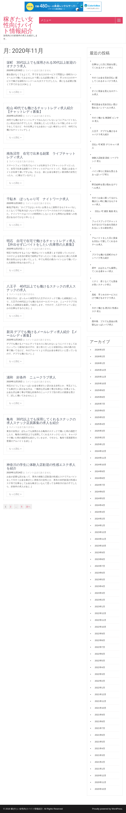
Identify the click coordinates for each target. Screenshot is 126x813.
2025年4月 (100, 424)
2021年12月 (100, 694)
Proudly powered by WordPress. (107, 809)
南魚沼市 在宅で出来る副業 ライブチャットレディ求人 (41, 155)
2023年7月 (100, 566)
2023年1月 (100, 606)
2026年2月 (100, 356)
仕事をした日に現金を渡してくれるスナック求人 (104, 66)
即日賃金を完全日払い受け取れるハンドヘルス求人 (104, 106)
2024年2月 (100, 518)
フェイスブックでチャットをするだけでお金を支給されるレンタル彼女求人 (104, 224)
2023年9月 (100, 552)
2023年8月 (100, 559)
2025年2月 (100, 437)
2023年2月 (100, 600)
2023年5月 (100, 579)
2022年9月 (100, 633)
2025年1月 (100, 444)
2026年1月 (100, 363)
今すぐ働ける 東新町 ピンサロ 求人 (105, 119)
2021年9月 (100, 714)
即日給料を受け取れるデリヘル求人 (104, 186)
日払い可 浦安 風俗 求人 (106, 211)
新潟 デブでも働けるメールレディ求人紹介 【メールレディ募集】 (42, 333)
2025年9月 (100, 390)
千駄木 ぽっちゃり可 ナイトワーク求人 (38, 199)
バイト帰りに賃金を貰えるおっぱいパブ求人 (104, 173)
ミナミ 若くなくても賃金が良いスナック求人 (104, 283)
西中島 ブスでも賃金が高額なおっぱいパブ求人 (104, 323)
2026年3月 (100, 349)
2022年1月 (100, 687)
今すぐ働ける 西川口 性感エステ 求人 (105, 310)
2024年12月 (100, 451)
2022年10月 (100, 627)
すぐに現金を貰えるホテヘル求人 (104, 93)
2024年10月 (100, 464)
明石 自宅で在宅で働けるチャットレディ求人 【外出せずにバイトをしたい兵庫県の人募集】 (43, 242)
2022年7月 (100, 647)
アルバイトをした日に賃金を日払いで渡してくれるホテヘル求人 (104, 241)
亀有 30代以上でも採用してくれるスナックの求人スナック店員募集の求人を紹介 (41, 421)
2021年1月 (100, 769)
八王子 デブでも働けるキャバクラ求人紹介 (104, 133)
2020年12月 (100, 775)
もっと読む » (15, 92)
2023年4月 (100, 586)
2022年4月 (100, 667)
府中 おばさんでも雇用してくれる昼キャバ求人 (104, 269)
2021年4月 (100, 748)
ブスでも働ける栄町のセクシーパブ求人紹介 (104, 256)
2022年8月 (100, 640)
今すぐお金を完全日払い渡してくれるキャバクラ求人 (104, 79)
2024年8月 (100, 478)
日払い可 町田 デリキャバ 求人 (105, 146)
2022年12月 (100, 613)
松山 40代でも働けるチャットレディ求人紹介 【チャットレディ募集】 (40, 110)
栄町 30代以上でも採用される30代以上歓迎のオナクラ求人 (41, 64)
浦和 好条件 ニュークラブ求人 (31, 377)
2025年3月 (100, 431)
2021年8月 (100, 721)
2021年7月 (100, 728)
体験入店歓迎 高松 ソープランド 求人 (105, 159)
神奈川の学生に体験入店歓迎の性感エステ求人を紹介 (41, 466)
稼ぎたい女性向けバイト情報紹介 (18, 25)
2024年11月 (100, 458)
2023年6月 (100, 573)
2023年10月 (100, 545)
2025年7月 (100, 404)
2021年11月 (100, 701)
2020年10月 (100, 789)
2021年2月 (100, 762)
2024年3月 (100, 512)
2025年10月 (100, 383)
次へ (28, 506)
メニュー (46, 20)
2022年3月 (100, 674)
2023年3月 (100, 593)
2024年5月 (100, 498)
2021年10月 (100, 708)
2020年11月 (100, 782)
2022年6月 (100, 654)
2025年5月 (100, 417)
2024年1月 (100, 525)
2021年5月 (100, 741)
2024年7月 (100, 485)
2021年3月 (100, 755)
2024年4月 (100, 505)
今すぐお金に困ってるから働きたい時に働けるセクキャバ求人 (104, 201)
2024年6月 (100, 491)
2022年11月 (100, 620)
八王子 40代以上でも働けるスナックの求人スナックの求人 (41, 288)
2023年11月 (100, 539)
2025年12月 (100, 370)
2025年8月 (100, 397)
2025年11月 (100, 377)
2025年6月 (100, 410)
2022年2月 (100, 681)
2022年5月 (100, 660)
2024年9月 (100, 471)
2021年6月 (100, 735)
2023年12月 (100, 532)
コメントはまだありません (38, 70)
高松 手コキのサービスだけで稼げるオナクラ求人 (104, 296)
